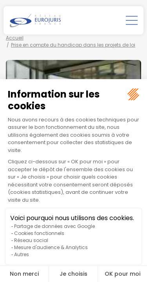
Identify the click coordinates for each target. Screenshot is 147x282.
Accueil (15, 37)
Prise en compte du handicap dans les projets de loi (73, 45)
